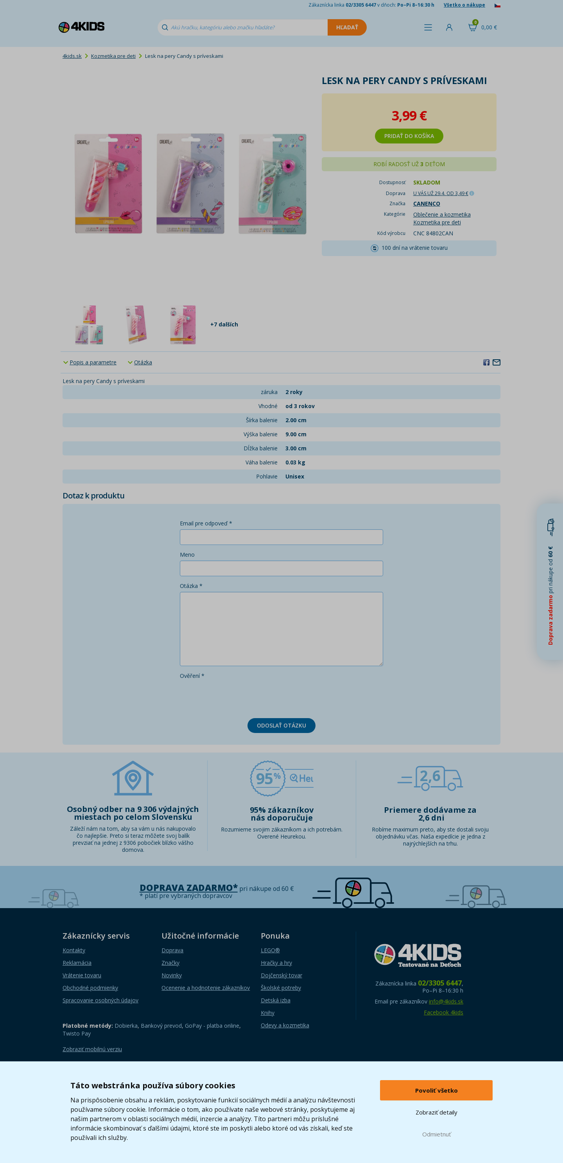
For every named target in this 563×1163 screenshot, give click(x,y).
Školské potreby (281, 987)
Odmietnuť (436, 1134)
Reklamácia (77, 962)
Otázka (143, 362)
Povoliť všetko (436, 1090)
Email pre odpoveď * (206, 523)
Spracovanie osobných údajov (100, 1000)
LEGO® (270, 950)
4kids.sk (72, 55)
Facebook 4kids (443, 1012)
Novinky (171, 975)
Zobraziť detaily (436, 1112)
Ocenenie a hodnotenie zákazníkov (205, 987)
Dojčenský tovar (281, 975)
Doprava (172, 950)
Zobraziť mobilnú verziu (92, 1049)
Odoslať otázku (281, 725)
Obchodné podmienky (90, 987)
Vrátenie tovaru (82, 975)
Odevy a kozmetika (285, 1025)
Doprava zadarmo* (189, 888)
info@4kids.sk (446, 1001)
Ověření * (192, 675)
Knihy (267, 1012)
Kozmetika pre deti (113, 55)
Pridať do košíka (409, 136)
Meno (187, 554)
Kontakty (74, 950)
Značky (170, 962)
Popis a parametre (93, 362)
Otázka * (191, 586)
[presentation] (239, 697)
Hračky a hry (276, 962)
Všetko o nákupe (464, 5)
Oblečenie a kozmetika (442, 214)
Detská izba (275, 1000)
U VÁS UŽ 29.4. (440, 193)
